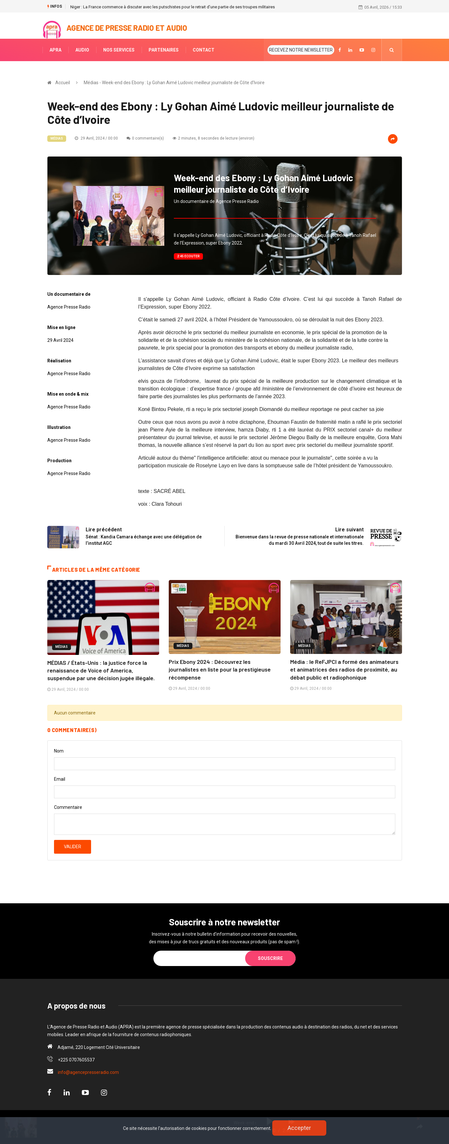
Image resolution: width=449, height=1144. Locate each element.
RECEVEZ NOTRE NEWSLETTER (301, 49)
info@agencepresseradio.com (88, 1071)
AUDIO (82, 49)
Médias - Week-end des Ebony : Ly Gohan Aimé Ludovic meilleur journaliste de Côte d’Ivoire (174, 82)
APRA (55, 49)
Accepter (299, 1127)
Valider (72, 846)
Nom (59, 750)
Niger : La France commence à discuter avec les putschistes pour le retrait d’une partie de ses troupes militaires (172, 6)
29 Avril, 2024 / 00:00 (96, 138)
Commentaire (68, 806)
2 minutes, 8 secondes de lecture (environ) (213, 138)
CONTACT (203, 49)
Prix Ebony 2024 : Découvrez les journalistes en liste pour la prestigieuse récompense (220, 669)
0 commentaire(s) (145, 138)
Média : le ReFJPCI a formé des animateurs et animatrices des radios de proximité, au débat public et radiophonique (344, 669)
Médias (56, 138)
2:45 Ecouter (188, 256)
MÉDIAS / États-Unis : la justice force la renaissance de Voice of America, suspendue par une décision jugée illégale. (101, 670)
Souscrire (270, 957)
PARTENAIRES (164, 49)
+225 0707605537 (76, 1059)
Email (59, 778)
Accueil (62, 82)
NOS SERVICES (119, 49)
